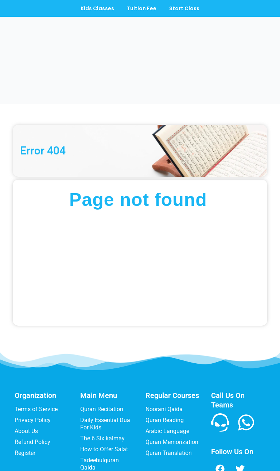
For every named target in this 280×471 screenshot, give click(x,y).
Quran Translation (168, 405)
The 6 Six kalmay (102, 391)
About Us (26, 383)
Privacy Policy (33, 372)
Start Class (186, 8)
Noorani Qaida (164, 362)
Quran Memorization (171, 394)
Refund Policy (32, 394)
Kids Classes (95, 8)
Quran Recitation (101, 362)
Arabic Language (167, 383)
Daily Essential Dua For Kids (105, 376)
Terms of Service (36, 362)
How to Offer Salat (104, 402)
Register (25, 405)
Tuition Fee (141, 8)
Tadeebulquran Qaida (99, 417)
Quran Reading (164, 372)
